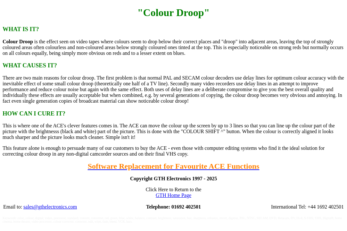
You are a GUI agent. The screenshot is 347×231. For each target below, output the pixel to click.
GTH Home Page (173, 195)
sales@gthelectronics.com (50, 207)
